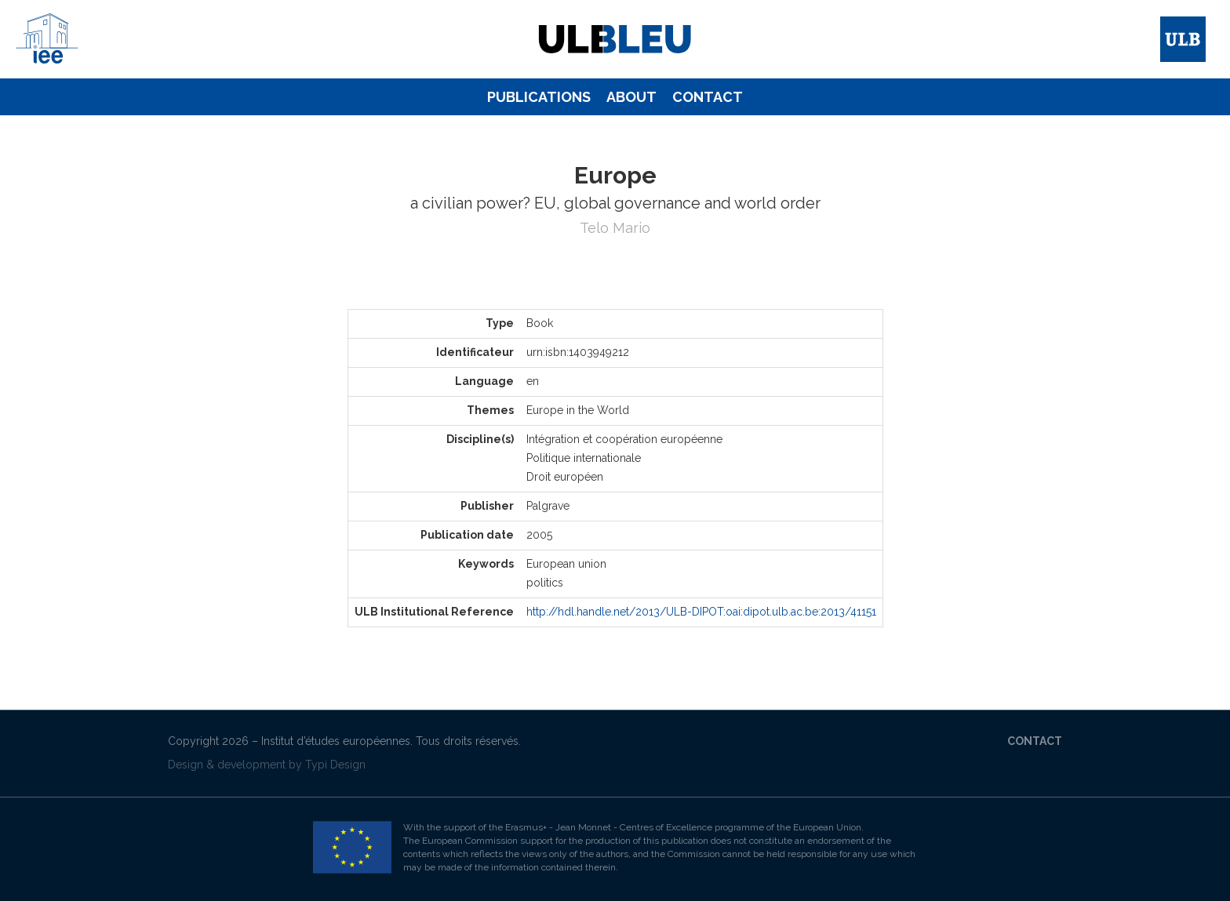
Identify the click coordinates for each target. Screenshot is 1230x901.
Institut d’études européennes (335, 741)
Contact (707, 97)
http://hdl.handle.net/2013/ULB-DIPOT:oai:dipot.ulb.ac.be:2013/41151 (701, 611)
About (631, 97)
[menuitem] (539, 97)
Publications (539, 97)
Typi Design (335, 764)
